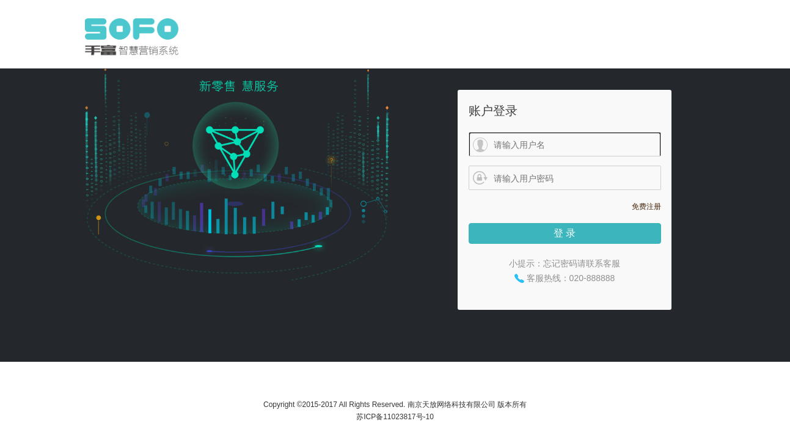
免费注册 (646, 206)
